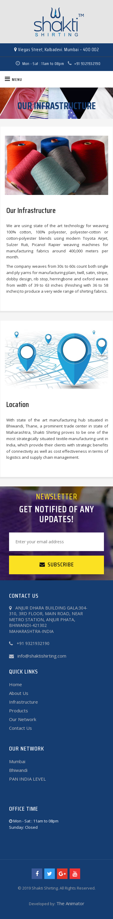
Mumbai (17, 761)
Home (15, 684)
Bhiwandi (18, 770)
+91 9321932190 (82, 63)
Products (18, 711)
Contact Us (20, 728)
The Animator (70, 903)
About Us (18, 693)
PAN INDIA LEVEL (27, 779)
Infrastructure (23, 702)
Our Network (22, 719)
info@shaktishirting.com (41, 656)
